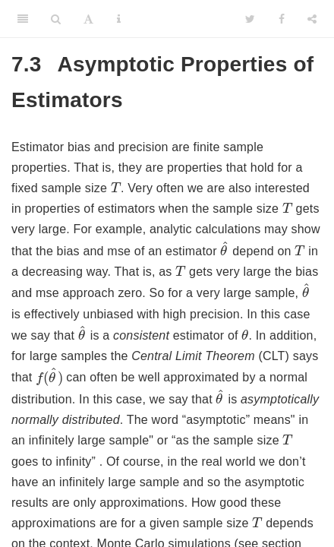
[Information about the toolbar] (119, 19)
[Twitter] (250, 19)
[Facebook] (281, 19)
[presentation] (116, 187)
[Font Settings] (88, 19)
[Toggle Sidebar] (22, 19)
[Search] (55, 19)
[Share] (312, 19)
